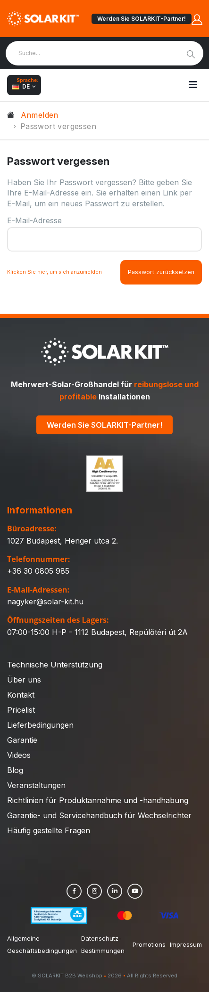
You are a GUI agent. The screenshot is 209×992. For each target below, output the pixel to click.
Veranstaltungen (36, 785)
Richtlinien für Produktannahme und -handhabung (97, 800)
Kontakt (20, 694)
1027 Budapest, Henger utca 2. (62, 540)
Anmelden (40, 115)
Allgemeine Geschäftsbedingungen (42, 944)
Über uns (24, 679)
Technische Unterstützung (54, 664)
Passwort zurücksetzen (161, 272)
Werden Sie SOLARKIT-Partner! (141, 18)
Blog (15, 770)
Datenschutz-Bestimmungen (103, 944)
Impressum (186, 944)
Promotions (149, 944)
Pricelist (21, 710)
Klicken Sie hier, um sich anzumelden (54, 272)
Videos (19, 755)
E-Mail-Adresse (34, 220)
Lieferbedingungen (40, 725)
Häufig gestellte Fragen (48, 830)
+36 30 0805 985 (38, 571)
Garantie (22, 740)
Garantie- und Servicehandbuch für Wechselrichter (99, 815)
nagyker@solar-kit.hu (45, 601)
